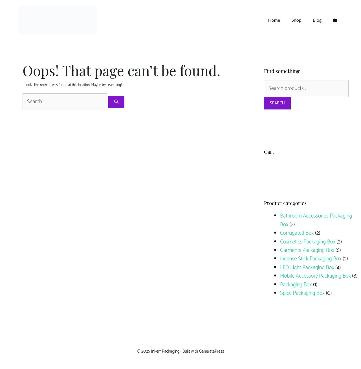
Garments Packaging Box (307, 250)
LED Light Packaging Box (307, 267)
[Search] (116, 102)
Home (274, 20)
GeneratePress (211, 351)
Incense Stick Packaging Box (310, 258)
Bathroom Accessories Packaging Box (316, 220)
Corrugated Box (297, 233)
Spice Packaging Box (302, 293)
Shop (296, 20)
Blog (317, 20)
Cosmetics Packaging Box (307, 242)
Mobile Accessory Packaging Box (315, 276)
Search (277, 103)
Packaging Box (296, 284)
